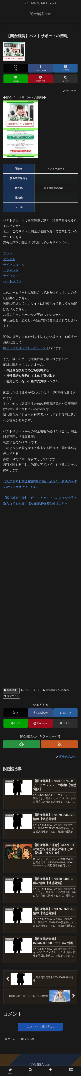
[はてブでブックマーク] (65, 68)
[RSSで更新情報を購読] (59, 744)
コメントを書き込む (40, 1026)
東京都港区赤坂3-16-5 (55, 690)
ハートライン (12, 281)
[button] (65, 78)
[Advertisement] (40, 552)
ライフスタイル (14, 264)
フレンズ (9, 253)
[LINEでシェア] (15, 78)
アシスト (9, 259)
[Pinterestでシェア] (40, 78)
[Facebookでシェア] (40, 68)
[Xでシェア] (15, 68)
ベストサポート (30, 690)
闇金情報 (10, 690)
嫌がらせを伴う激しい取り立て (24, 348)
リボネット (10, 270)
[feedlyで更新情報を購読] (21, 744)
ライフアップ (12, 275)
